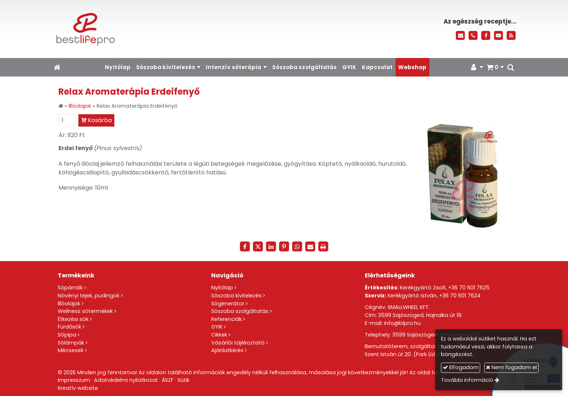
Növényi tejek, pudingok (88, 295)
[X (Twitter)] (258, 246)
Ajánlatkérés (227, 350)
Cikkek (219, 334)
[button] (511, 67)
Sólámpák (71, 342)
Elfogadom (461, 367)
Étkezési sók (73, 319)
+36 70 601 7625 (469, 287)
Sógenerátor (227, 303)
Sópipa (67, 334)
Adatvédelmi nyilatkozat (126, 380)
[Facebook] (486, 35)
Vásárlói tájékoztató (238, 342)
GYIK (216, 326)
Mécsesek (70, 350)
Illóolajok (69, 303)
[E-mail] (460, 35)
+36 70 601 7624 (460, 295)
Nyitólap (222, 287)
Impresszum (74, 380)
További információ (467, 380)
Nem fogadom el (511, 367)
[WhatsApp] (297, 246)
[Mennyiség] (67, 120)
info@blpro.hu (402, 323)
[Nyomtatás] (323, 246)
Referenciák (226, 319)
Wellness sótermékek (85, 311)
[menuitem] (117, 67)
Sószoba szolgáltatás (240, 311)
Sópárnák (70, 287)
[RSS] (511, 35)
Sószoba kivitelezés (236, 295)
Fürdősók (69, 326)
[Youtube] (498, 35)
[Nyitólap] (156, 29)
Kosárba (96, 120)
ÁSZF (167, 380)
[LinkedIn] (271, 246)
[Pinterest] (284, 246)
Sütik (183, 380)
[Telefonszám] (473, 35)
